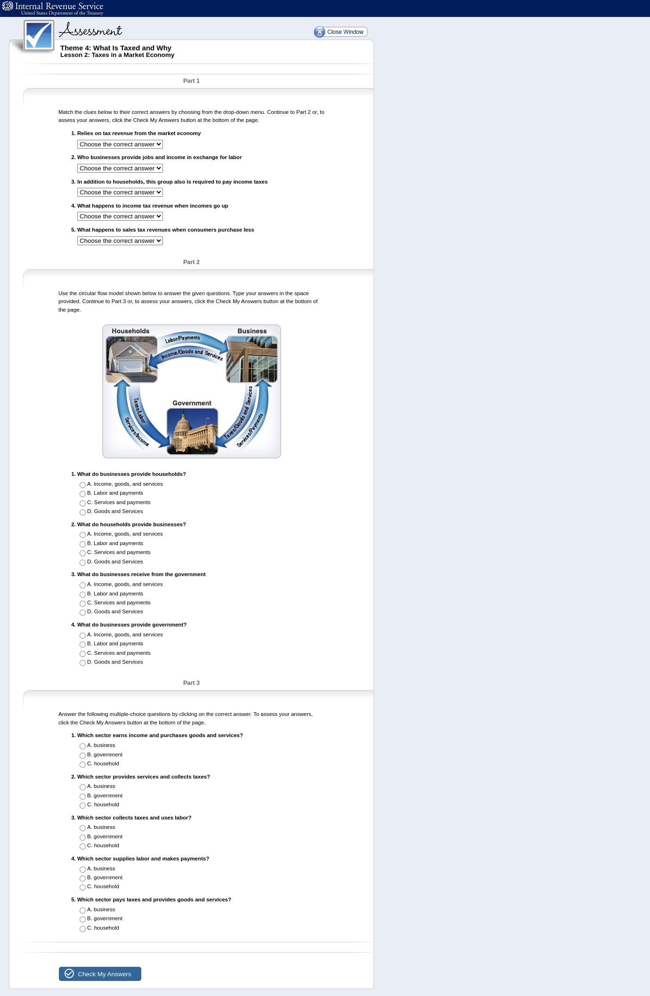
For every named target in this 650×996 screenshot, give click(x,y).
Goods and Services (118, 511)
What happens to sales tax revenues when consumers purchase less (165, 230)
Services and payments (122, 502)
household (106, 763)
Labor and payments (118, 493)
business (104, 745)
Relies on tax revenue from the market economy (139, 133)
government (108, 754)
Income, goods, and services (128, 484)
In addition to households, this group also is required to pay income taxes (172, 182)
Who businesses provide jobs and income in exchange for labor (159, 157)
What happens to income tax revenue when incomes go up (152, 206)
